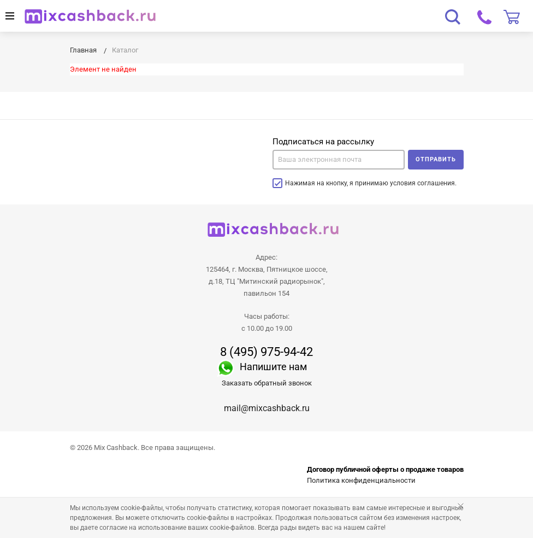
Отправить (436, 159)
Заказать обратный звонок (267, 383)
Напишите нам (273, 366)
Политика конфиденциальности (361, 480)
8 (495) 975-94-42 (266, 352)
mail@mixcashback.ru (267, 408)
